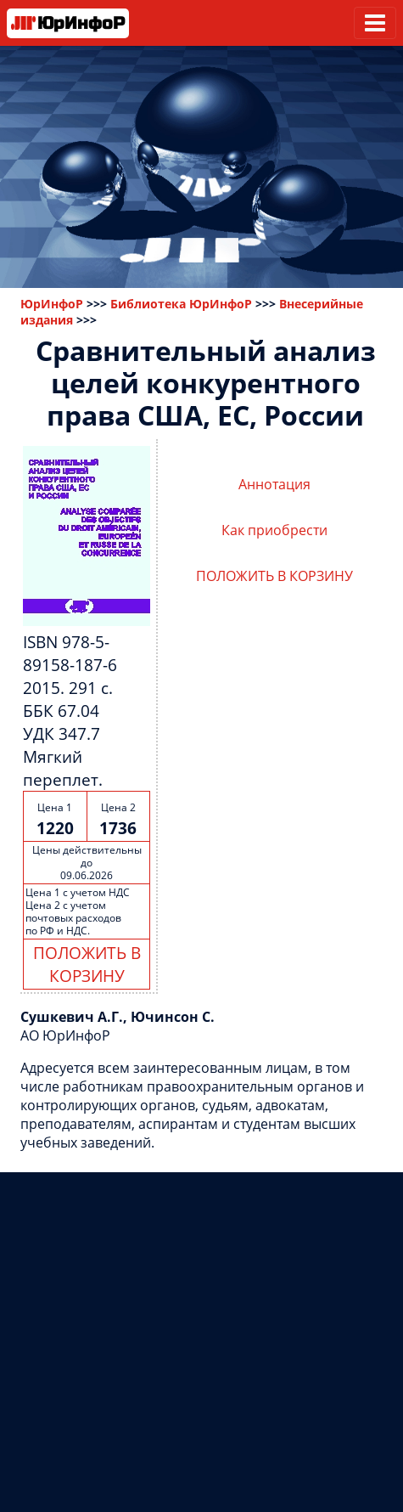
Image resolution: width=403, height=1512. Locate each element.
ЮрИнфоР (51, 304)
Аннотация (274, 484)
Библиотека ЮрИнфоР (181, 304)
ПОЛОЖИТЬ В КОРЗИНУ (87, 964)
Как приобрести (274, 530)
